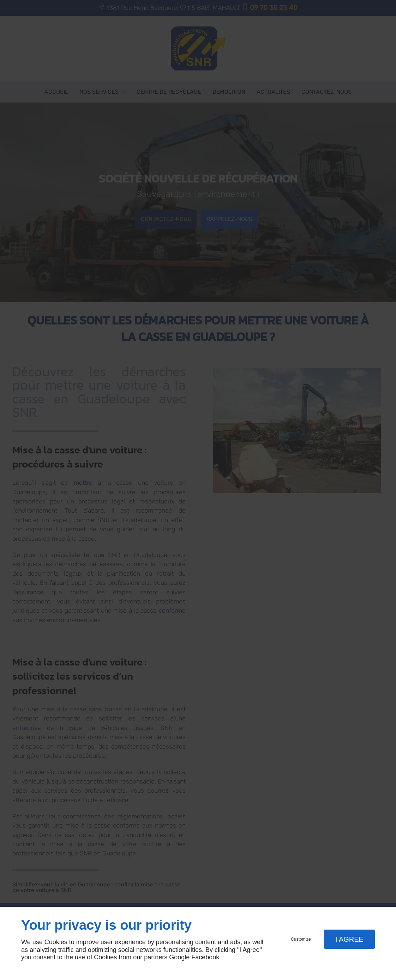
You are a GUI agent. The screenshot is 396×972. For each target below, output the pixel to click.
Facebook (205, 957)
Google (179, 957)
